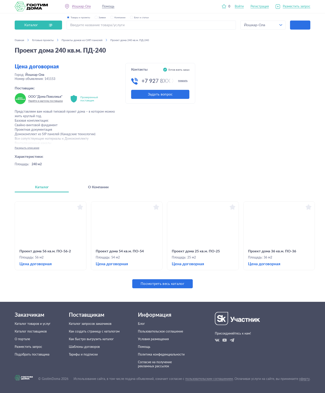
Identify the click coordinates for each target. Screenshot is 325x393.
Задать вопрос (160, 94)
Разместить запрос (296, 6)
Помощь (108, 6)
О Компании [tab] (98, 187)
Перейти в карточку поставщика (45, 101)
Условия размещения (153, 339)
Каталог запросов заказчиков (90, 324)
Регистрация (260, 6)
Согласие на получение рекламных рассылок (155, 364)
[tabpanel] (162, 244)
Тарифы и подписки (83, 354)
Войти (239, 6)
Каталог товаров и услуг (33, 324)
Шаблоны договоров (84, 347)
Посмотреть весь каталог (162, 284)
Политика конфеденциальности (161, 354)
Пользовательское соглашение (160, 331)
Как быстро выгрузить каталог (91, 339)
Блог (141, 324)
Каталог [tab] (42, 187)
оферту (304, 379)
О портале (22, 339)
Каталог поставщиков (31, 331)
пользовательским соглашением (209, 379)
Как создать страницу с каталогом (94, 331)
